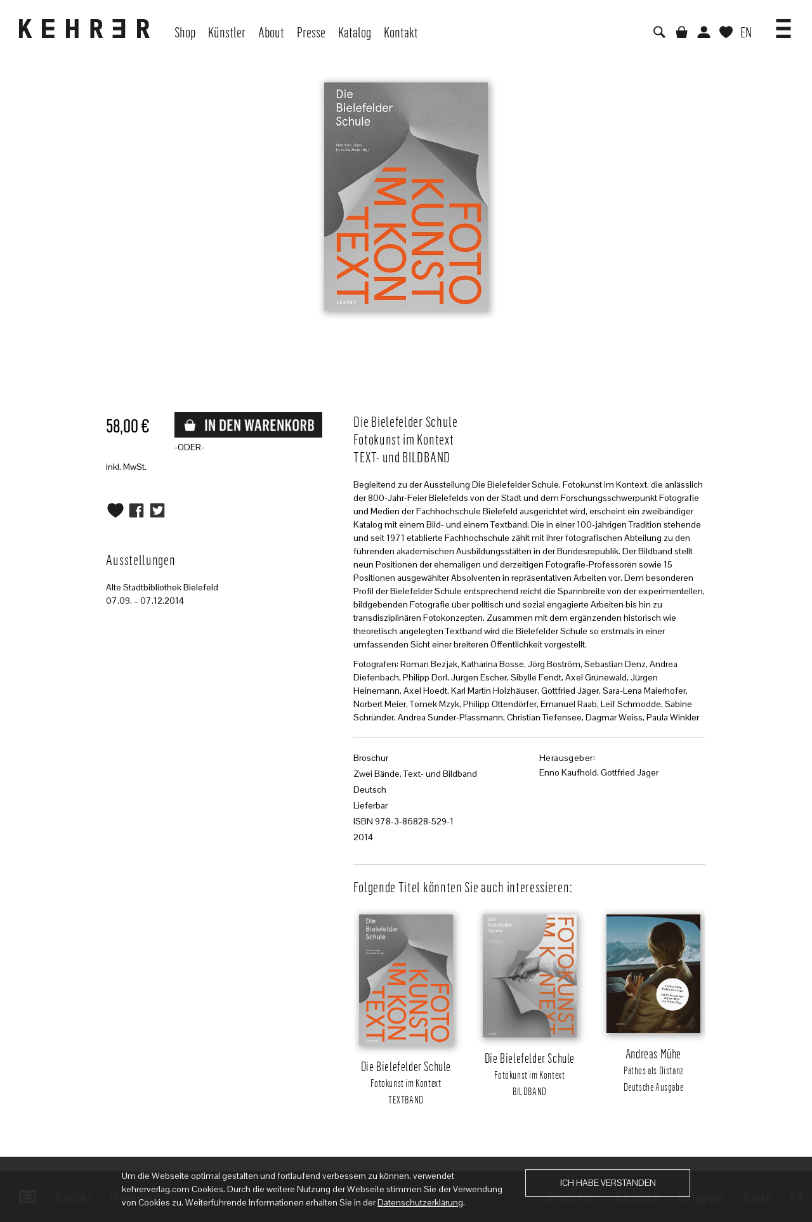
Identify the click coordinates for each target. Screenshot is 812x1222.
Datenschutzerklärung (420, 1202)
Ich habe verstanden (608, 1182)
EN (746, 32)
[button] (783, 24)
